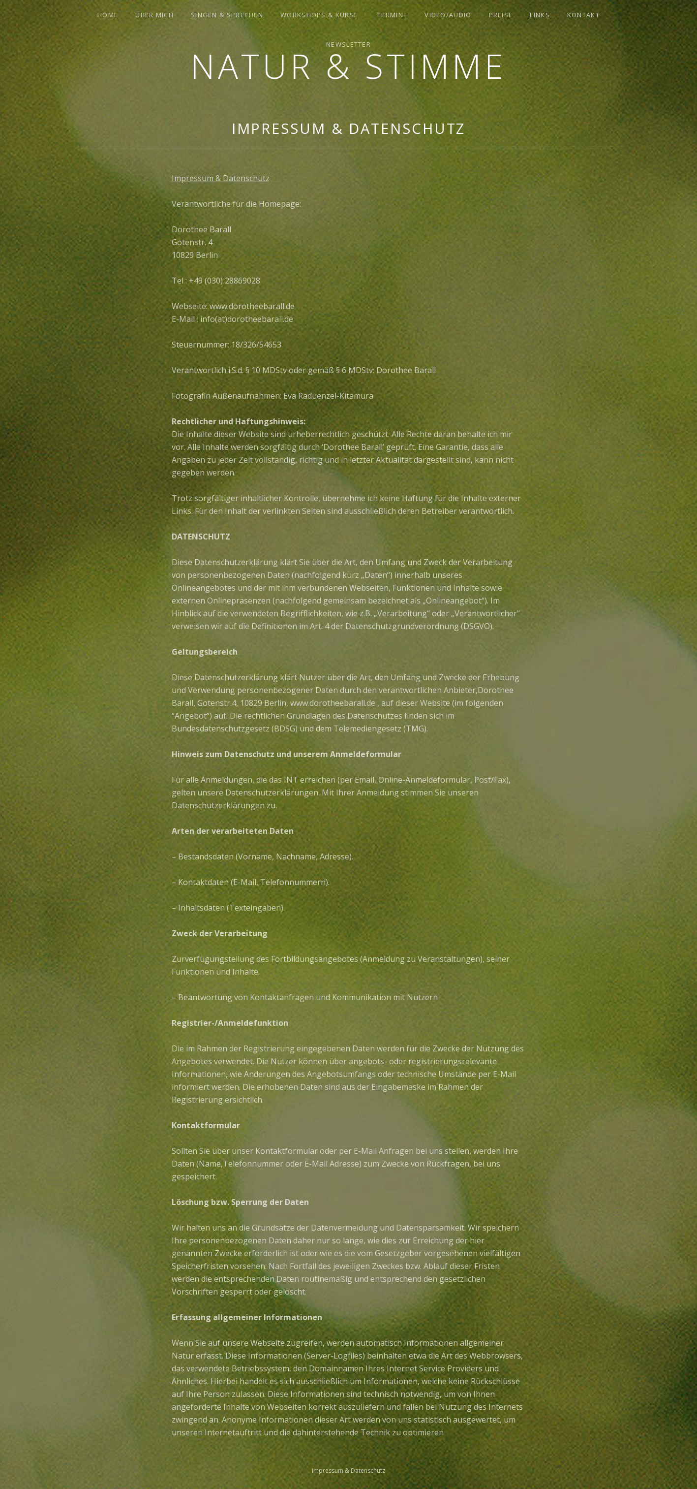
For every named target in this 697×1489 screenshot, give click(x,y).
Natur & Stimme (348, 66)
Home (107, 14)
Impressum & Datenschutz (221, 178)
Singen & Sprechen (227, 14)
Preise (501, 14)
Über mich (154, 14)
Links (540, 14)
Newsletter (348, 44)
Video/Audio (447, 14)
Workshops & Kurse (319, 14)
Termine (392, 14)
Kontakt (583, 14)
